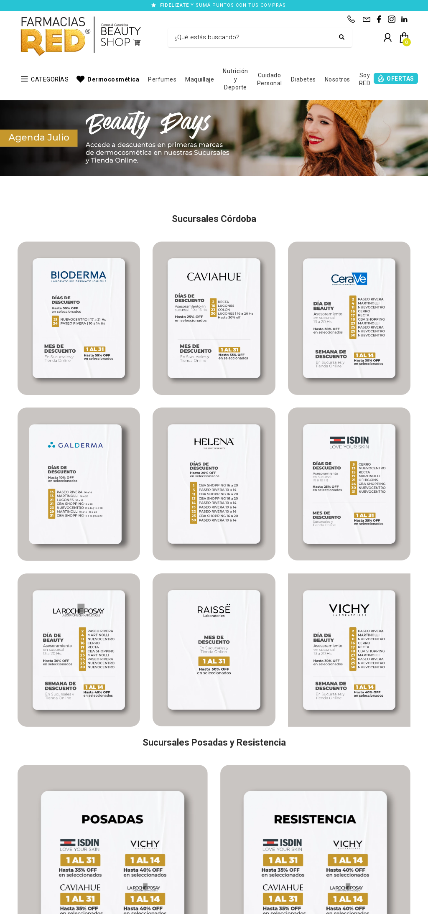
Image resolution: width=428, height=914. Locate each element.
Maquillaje (199, 79)
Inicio (24, 830)
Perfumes (162, 79)
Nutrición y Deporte (235, 79)
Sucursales (277, 830)
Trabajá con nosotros (43, 857)
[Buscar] (253, 37)
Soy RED (365, 79)
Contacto (29, 848)
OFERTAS (400, 78)
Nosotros (337, 79)
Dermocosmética (113, 79)
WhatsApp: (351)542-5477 (165, 839)
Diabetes (303, 79)
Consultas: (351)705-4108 (164, 830)
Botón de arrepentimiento (280, 905)
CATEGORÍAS (50, 79)
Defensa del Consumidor (207, 905)
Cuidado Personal (269, 79)
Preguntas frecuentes (43, 866)
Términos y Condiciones (132, 905)
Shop (24, 839)
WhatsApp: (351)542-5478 (165, 848)
